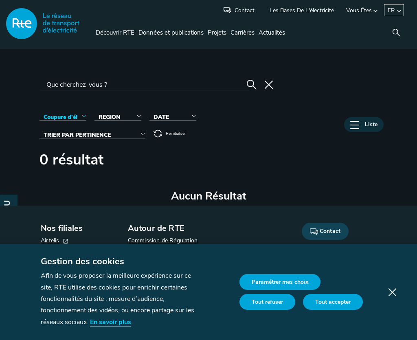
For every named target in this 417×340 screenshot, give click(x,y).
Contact (245, 10)
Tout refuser (267, 302)
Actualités (272, 33)
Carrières (242, 33)
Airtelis (50, 240)
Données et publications (171, 33)
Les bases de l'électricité (302, 10)
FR (391, 10)
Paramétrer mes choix (280, 282)
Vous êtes (359, 10)
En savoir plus (110, 322)
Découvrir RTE (115, 33)
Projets (217, 33)
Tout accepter (333, 302)
